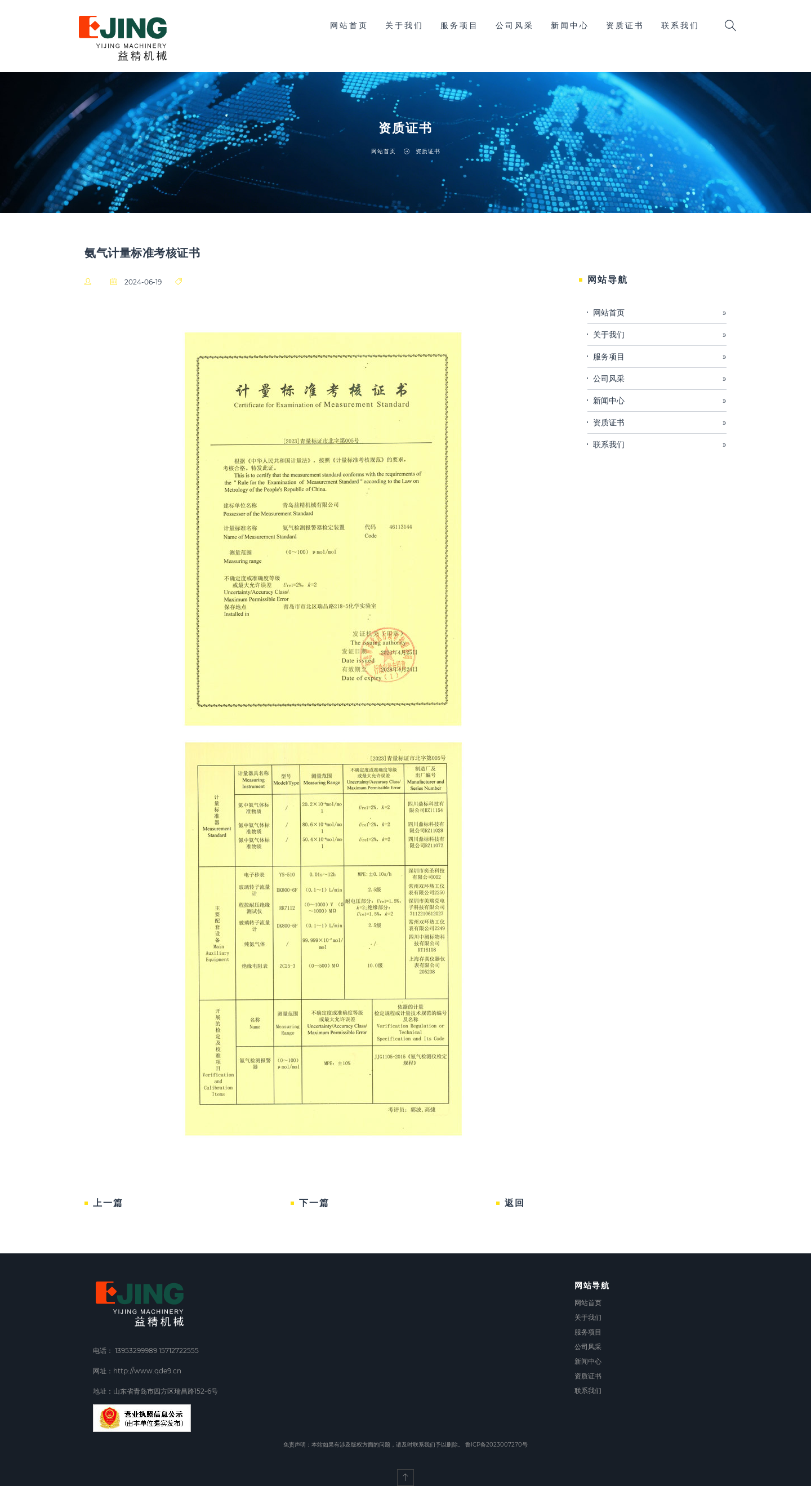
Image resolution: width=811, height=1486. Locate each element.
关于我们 (404, 25)
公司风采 (515, 25)
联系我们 (680, 25)
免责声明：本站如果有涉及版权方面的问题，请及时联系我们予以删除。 (373, 1444)
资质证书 (625, 25)
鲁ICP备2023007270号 (496, 1444)
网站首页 (349, 25)
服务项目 (459, 25)
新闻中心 (570, 25)
